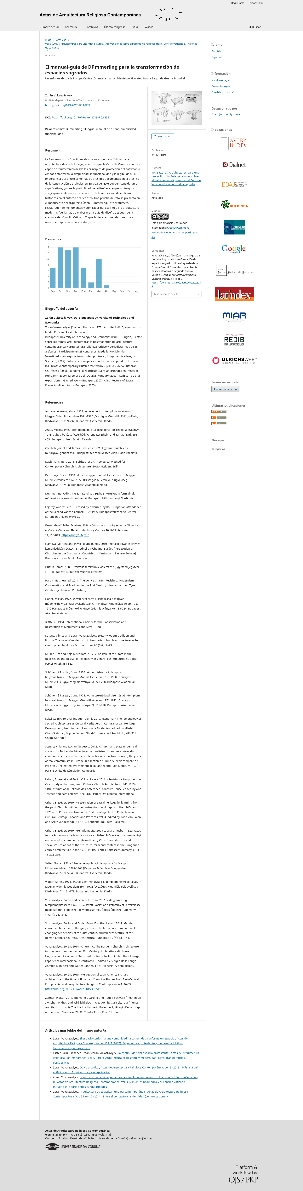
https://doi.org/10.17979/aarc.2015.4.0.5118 (73, 989)
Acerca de (71, 27)
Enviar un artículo (225, 389)
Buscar (255, 27)
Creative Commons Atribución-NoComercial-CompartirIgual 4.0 (174, 232)
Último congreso (114, 27)
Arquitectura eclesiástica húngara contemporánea (113, 1091)
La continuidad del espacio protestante (143, 1053)
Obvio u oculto (89, 1067)
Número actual (49, 27)
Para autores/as (220, 86)
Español (216, 57)
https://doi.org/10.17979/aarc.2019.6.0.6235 (80, 117)
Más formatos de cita (166, 294)
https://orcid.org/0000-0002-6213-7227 (67, 105)
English (216, 51)
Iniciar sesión (256, 3)
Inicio (48, 40)
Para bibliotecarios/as (223, 92)
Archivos (92, 27)
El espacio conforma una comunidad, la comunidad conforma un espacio (127, 1038)
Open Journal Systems (225, 114)
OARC (135, 27)
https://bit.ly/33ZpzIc (75, 535)
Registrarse (237, 3)
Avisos (149, 27)
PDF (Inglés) (164, 136)
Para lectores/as (220, 80)
